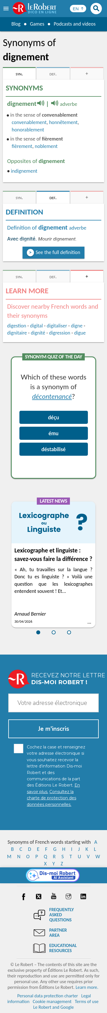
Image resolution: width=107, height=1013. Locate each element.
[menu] (6, 8)
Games (37, 24)
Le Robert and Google (53, 1007)
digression (59, 333)
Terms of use (86, 1001)
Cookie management (52, 1001)
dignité (38, 333)
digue (80, 333)
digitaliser (57, 326)
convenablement (29, 122)
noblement (46, 146)
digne (76, 326)
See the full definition (58, 252)
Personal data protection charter (47, 995)
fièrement (22, 146)
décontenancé (52, 396)
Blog (16, 24)
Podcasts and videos (75, 24)
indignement (24, 171)
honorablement (28, 130)
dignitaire (17, 333)
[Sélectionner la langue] (78, 8)
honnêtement (63, 122)
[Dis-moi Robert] (53, 875)
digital (36, 326)
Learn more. (87, 987)
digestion (16, 326)
